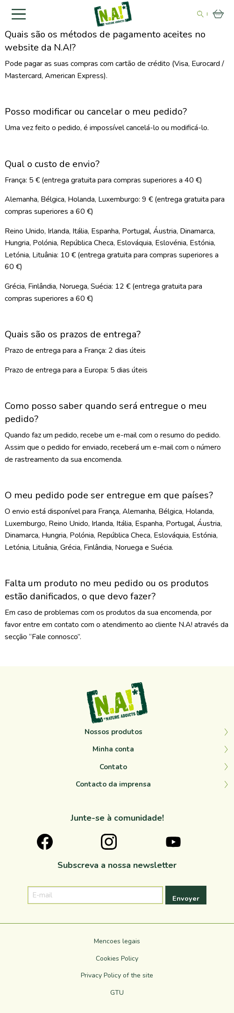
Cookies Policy (117, 958)
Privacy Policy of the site (117, 975)
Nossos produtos (113, 731)
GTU (117, 992)
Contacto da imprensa (113, 784)
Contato (113, 767)
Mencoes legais (117, 941)
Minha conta (113, 749)
